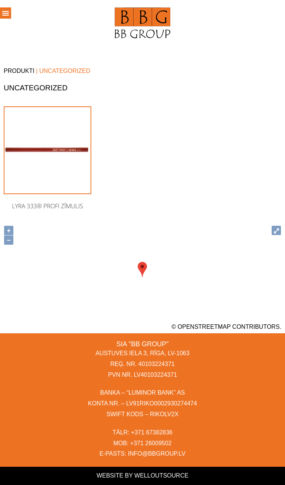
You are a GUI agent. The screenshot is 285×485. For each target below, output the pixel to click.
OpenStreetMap (204, 327)
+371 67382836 (152, 432)
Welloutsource (161, 475)
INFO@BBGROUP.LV (156, 453)
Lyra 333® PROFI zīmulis (47, 206)
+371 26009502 (151, 443)
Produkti (19, 71)
